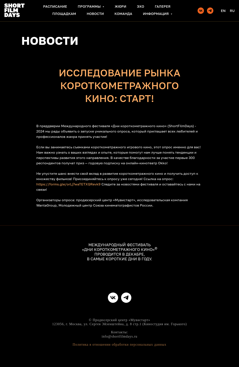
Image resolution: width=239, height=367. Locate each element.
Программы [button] (89, 6)
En (223, 11)
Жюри (120, 6)
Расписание (55, 6)
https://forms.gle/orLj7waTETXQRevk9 (68, 184)
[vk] (201, 10)
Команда (123, 14)
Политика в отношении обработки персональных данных (119, 344)
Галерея (162, 6)
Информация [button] (156, 14)
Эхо (140, 6)
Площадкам (64, 14)
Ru (232, 11)
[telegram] (210, 10)
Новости (95, 14)
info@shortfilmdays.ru (119, 336)
